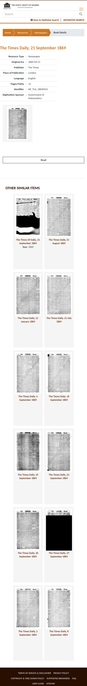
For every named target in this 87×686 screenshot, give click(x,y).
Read (43, 160)
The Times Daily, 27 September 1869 (59, 554)
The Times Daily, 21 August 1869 (59, 241)
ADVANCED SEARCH (73, 20)
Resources (22, 32)
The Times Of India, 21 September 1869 (28, 241)
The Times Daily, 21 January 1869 (28, 320)
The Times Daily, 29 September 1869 (28, 476)
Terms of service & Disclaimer (34, 673)
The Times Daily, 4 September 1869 (28, 398)
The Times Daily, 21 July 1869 (59, 320)
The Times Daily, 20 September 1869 (28, 554)
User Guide (38, 683)
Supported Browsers (58, 678)
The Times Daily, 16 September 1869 (59, 398)
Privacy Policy (61, 673)
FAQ (74, 678)
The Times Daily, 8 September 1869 (59, 633)
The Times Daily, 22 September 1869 (59, 476)
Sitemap (50, 683)
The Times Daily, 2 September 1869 (28, 633)
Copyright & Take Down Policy (27, 678)
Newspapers (40, 32)
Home (8, 32)
